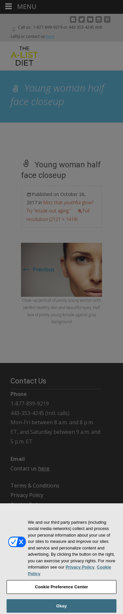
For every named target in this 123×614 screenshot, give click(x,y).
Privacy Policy (80, 569)
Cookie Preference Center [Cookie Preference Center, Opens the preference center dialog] (61, 589)
